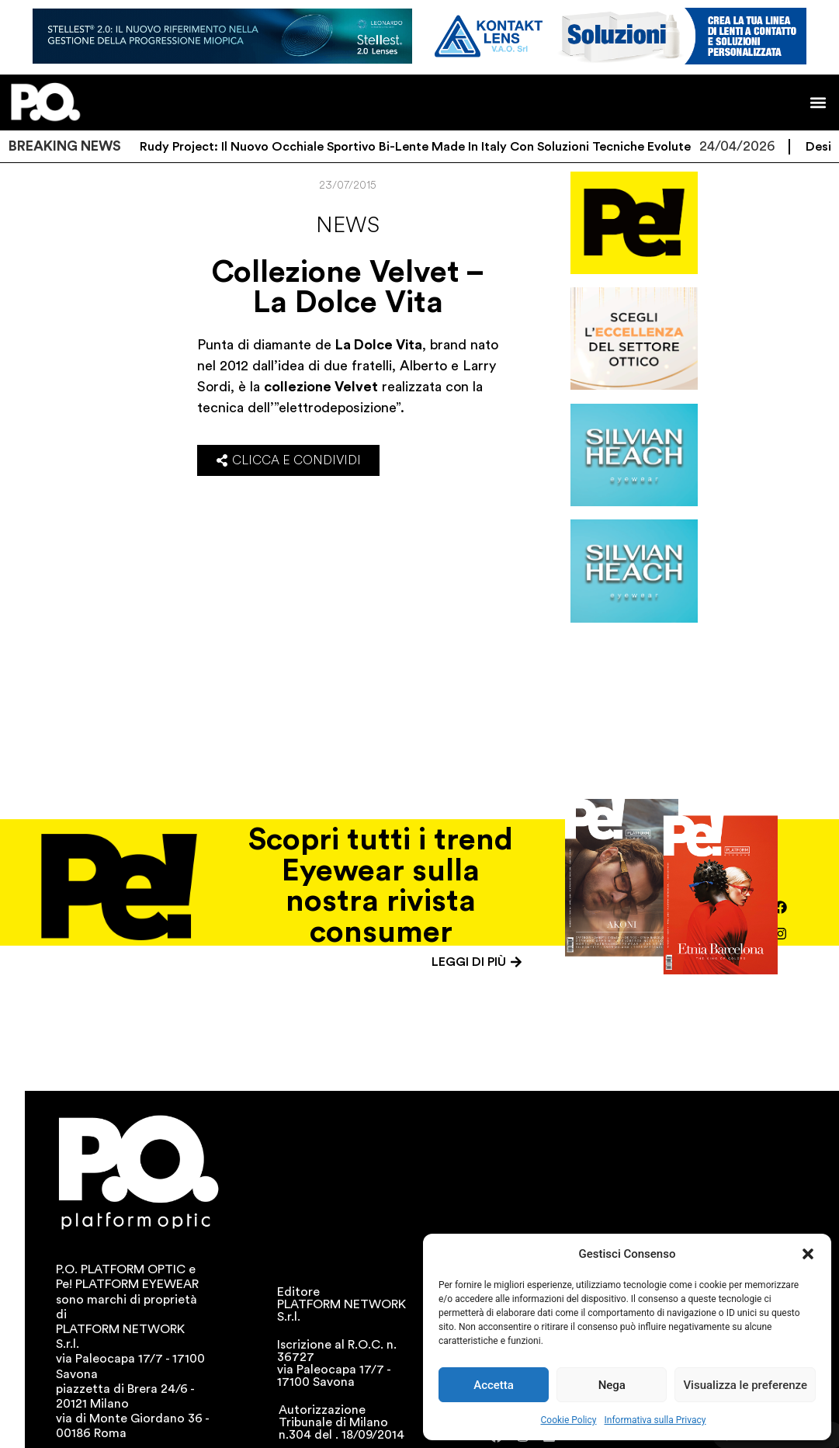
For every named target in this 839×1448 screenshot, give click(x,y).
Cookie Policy (569, 1420)
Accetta (493, 1385)
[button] (808, 1254)
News (348, 225)
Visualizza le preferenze (745, 1385)
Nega (612, 1385)
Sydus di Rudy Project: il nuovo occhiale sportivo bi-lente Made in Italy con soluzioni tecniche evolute (401, 147)
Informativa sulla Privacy (655, 1420)
